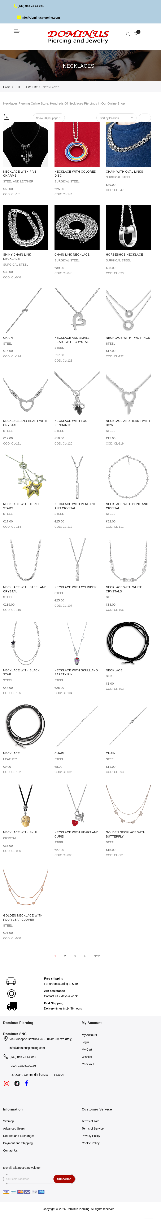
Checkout (88, 1064)
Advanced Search (14, 1128)
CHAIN (8, 337)
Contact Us (10, 1150)
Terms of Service (93, 1128)
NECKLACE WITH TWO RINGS (128, 337)
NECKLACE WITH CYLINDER (76, 587)
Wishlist (87, 1057)
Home (6, 87)
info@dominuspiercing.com (39, 17)
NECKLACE (114, 670)
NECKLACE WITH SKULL (21, 832)
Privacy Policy (91, 1136)
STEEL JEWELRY (27, 87)
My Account (89, 1035)
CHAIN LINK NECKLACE (72, 254)
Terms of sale (90, 1121)
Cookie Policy (91, 1143)
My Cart (87, 1049)
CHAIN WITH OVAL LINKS (124, 171)
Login (85, 1042)
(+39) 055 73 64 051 (29, 6)
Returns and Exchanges (18, 1136)
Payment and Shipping (18, 1143)
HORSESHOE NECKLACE (124, 254)
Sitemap (8, 1121)
